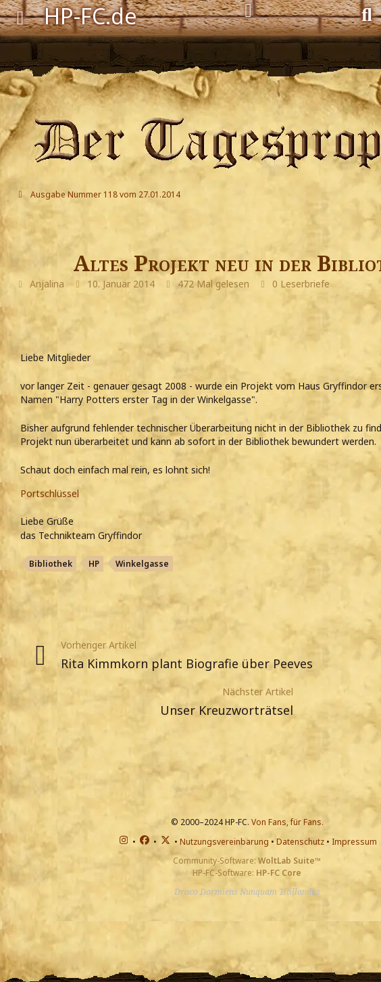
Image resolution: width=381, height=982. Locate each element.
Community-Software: (247, 860)
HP (93, 563)
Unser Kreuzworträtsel (226, 710)
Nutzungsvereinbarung (224, 841)
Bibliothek (50, 563)
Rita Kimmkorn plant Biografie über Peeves (187, 663)
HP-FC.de (90, 15)
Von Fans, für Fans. (287, 822)
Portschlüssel (49, 493)
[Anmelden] (248, 11)
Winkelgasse (142, 563)
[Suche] (366, 13)
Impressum (354, 841)
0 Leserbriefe (301, 283)
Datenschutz (300, 841)
